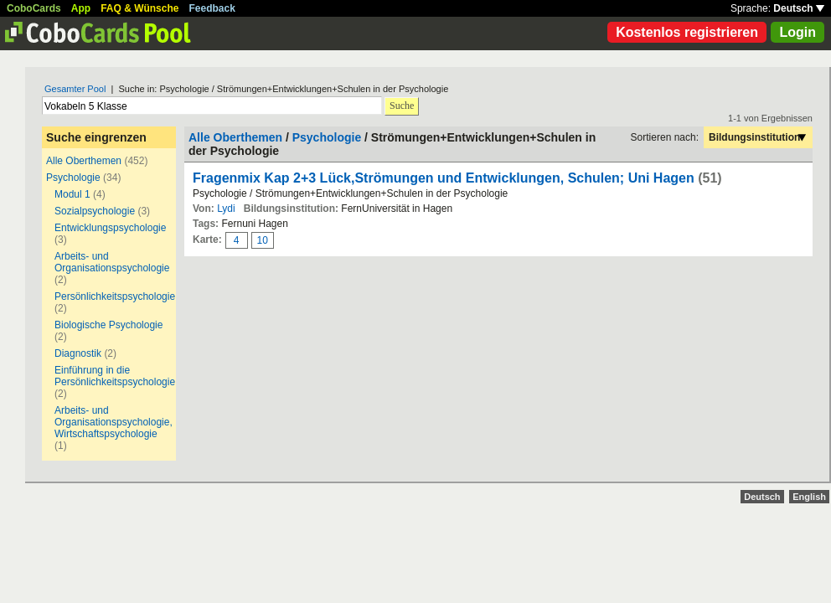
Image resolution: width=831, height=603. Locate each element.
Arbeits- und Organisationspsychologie (111, 262)
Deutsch (798, 8)
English (809, 497)
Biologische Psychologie (108, 325)
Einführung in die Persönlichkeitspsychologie (114, 376)
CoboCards (34, 8)
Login (797, 32)
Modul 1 (72, 194)
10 (262, 240)
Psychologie (73, 177)
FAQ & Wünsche (139, 8)
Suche (402, 105)
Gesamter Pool (75, 89)
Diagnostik (77, 353)
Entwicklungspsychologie (110, 228)
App (80, 8)
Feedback (212, 8)
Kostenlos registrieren (687, 32)
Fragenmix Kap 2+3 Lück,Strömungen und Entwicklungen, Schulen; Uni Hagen (445, 178)
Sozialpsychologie (94, 211)
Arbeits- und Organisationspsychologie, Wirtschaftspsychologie (113, 422)
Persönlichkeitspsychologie (114, 296)
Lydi (226, 208)
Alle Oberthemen (83, 161)
